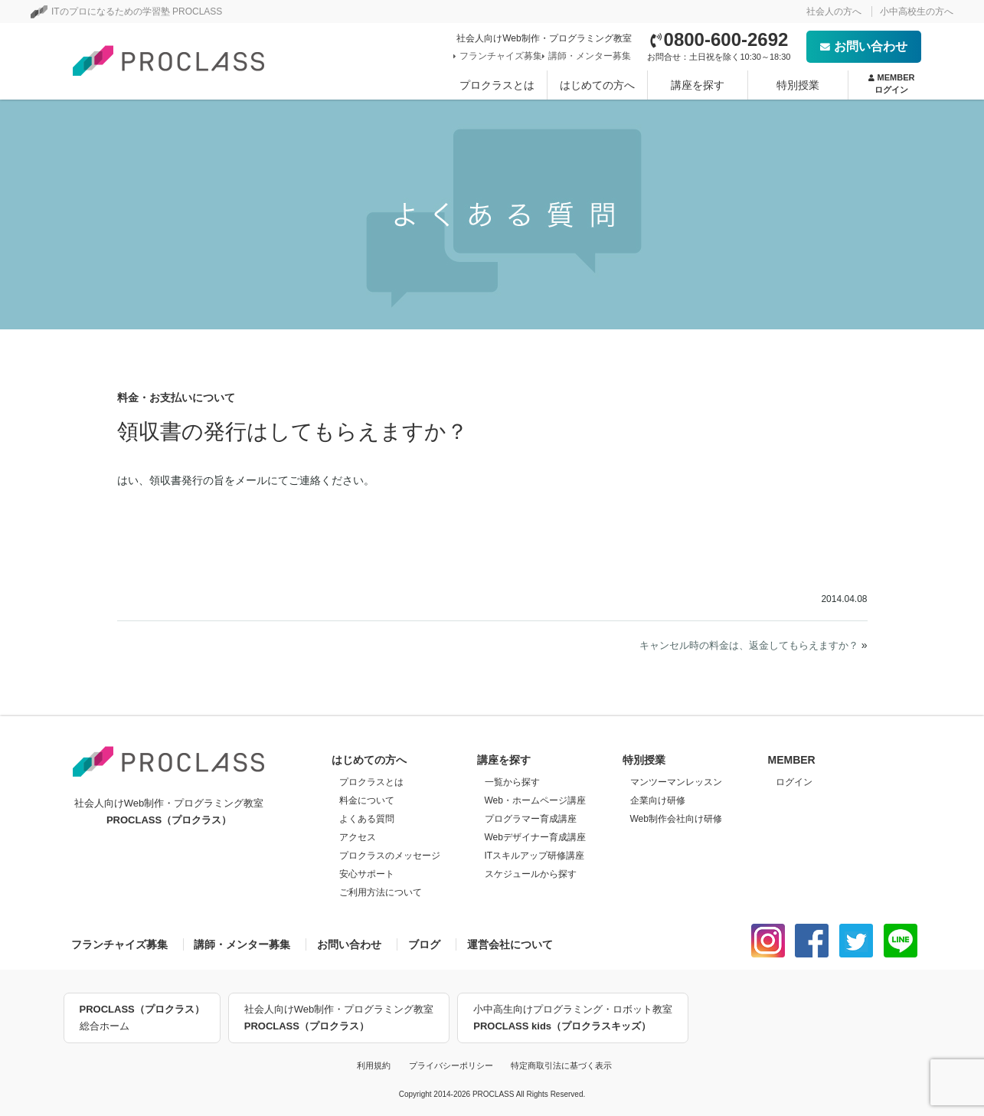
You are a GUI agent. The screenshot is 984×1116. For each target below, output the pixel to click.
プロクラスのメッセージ (389, 855)
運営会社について (510, 944)
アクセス (357, 837)
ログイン (794, 782)
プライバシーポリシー (451, 1065)
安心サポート (366, 874)
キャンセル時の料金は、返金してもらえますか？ (748, 645)
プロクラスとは (496, 85)
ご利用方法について (380, 892)
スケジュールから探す (531, 874)
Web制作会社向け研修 (676, 818)
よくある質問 (366, 818)
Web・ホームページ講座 (535, 800)
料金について (366, 800)
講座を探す (697, 85)
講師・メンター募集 (588, 56)
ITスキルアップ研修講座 (535, 855)
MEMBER (891, 84)
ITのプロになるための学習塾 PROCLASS (126, 11)
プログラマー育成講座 (531, 818)
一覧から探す (512, 782)
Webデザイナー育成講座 (535, 837)
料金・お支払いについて (176, 397)
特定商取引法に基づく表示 (561, 1065)
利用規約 (374, 1065)
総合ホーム (142, 1016)
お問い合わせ (863, 46)
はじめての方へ (597, 85)
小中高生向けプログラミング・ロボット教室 (572, 1019)
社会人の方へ (833, 11)
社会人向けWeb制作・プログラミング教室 (339, 1019)
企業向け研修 (657, 800)
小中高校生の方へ (916, 11)
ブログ (424, 944)
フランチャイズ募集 (499, 56)
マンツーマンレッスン (676, 782)
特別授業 (797, 85)
